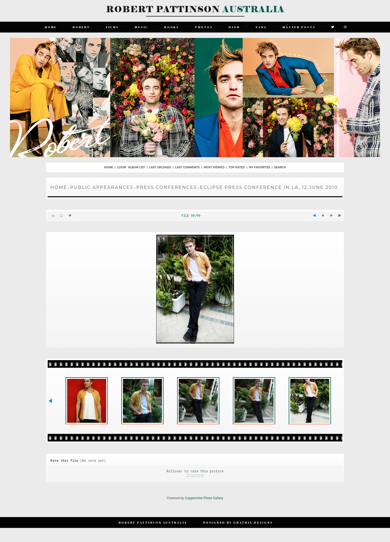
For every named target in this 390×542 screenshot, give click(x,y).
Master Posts (298, 27)
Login (121, 167)
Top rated (237, 167)
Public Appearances (101, 187)
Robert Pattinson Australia (153, 522)
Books (171, 27)
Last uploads (160, 167)
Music (141, 27)
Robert (81, 27)
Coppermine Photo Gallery (204, 498)
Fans (261, 27)
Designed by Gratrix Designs (238, 522)
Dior (234, 27)
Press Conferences (166, 187)
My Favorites (259, 167)
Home (51, 27)
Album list (136, 167)
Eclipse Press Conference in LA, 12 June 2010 (269, 187)
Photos (204, 27)
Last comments (187, 167)
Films (112, 27)
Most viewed (214, 167)
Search (280, 167)
